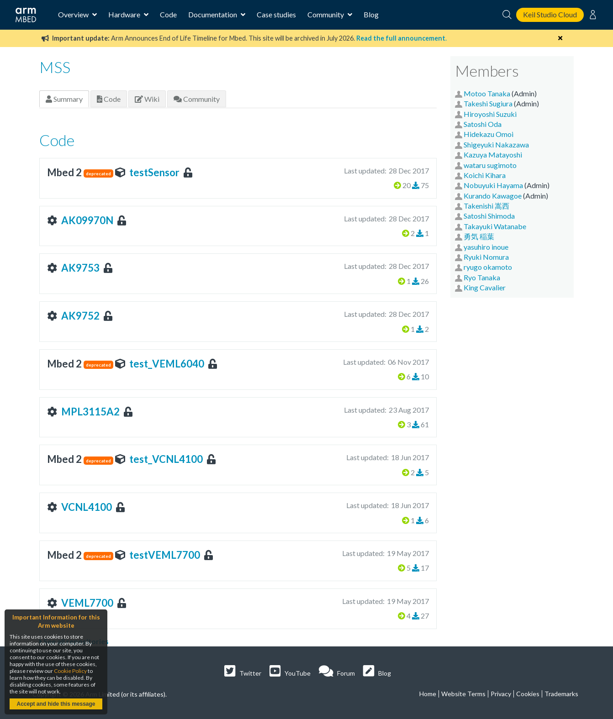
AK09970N (87, 220)
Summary (64, 98)
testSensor (154, 172)
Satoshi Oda (483, 124)
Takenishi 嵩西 (486, 205)
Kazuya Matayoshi (493, 154)
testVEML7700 (164, 555)
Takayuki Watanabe (495, 226)
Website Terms (463, 694)
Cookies (527, 694)
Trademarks (561, 694)
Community (197, 98)
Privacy (501, 694)
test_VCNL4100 (166, 459)
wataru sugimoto (490, 165)
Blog (371, 14)
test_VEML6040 (166, 363)
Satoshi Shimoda (489, 215)
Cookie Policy (70, 670)
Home (427, 694)
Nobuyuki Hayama (493, 185)
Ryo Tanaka (482, 277)
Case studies (276, 14)
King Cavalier (485, 287)
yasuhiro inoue (486, 246)
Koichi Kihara (485, 175)
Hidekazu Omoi (488, 134)
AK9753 (80, 268)
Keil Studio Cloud (550, 14)
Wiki (147, 98)
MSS (54, 67)
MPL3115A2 (90, 411)
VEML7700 (87, 603)
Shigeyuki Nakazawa (496, 144)
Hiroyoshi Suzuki (490, 114)
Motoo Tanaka (487, 93)
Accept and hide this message (55, 704)
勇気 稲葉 (479, 236)
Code (168, 14)
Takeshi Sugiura (488, 103)
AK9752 (80, 316)
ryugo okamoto (488, 266)
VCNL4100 (86, 507)
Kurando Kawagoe (493, 195)
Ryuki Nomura (486, 256)
